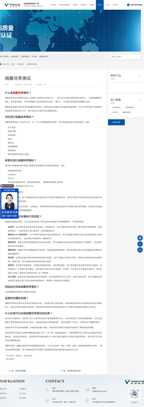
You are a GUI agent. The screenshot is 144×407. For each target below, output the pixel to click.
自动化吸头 (15, 56)
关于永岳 (107, 5)
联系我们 (115, 5)
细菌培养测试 (32, 64)
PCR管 (34, 56)
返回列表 (116, 122)
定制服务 (75, 5)
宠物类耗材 (84, 5)
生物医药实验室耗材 (64, 5)
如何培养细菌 (20, 371)
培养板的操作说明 (74, 371)
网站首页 (53, 5)
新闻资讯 (99, 5)
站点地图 (22, 398)
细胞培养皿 (43, 56)
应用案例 (92, 5)
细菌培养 (19, 356)
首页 (13, 64)
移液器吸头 (25, 56)
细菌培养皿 (28, 356)
